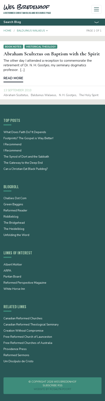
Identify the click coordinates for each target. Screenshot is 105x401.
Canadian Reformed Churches (23, 318)
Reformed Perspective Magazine (25, 283)
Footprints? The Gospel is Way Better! (28, 138)
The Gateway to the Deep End (23, 163)
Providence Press (15, 349)
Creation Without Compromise (24, 331)
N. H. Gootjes (67, 95)
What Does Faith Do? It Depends (25, 132)
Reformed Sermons (16, 355)
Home (7, 30)
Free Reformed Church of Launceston (28, 337)
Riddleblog (11, 217)
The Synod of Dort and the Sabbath (26, 157)
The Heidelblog (14, 229)
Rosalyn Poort (60, 389)
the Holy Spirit (88, 95)
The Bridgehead (14, 223)
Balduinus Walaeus (43, 95)
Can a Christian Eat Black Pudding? (26, 169)
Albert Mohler (13, 265)
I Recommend (12, 144)
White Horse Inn (14, 289)
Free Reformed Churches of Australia (28, 343)
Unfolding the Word (16, 235)
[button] (47, 30)
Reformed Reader (15, 211)
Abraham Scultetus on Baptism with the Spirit (52, 54)
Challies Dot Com (15, 198)
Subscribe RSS (52, 385)
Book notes (13, 46)
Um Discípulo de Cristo (18, 361)
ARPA (7, 271)
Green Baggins (13, 204)
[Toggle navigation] (96, 9)
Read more (13, 78)
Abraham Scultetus (16, 95)
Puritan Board (12, 277)
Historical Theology (41, 46)
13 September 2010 (18, 90)
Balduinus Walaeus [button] (31, 30)
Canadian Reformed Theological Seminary (31, 325)
